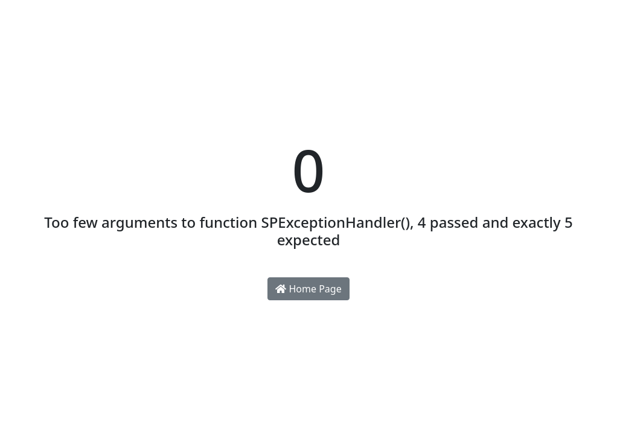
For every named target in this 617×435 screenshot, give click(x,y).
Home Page (308, 288)
